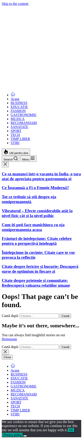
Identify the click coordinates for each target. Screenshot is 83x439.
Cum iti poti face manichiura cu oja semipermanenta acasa (33, 82)
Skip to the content (15, 4)
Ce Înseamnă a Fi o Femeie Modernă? (35, 43)
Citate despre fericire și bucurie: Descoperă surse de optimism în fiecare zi (40, 269)
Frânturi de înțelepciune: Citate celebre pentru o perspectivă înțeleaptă (36, 241)
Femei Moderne (13, 8)
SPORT (16, 131)
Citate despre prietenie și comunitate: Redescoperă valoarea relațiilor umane (36, 283)
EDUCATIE (19, 107)
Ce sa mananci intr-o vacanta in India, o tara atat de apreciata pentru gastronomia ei (41, 31)
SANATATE (19, 127)
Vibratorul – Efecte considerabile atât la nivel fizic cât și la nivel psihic (37, 68)
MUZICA (18, 119)
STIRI (15, 143)
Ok (71, 430)
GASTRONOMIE (23, 115)
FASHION (18, 111)
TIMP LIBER (20, 139)
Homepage (9, 339)
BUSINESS (19, 103)
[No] (25, 436)
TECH (15, 135)
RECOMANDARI (24, 123)
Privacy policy (12, 435)
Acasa (15, 99)
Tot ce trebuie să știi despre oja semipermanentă (29, 54)
